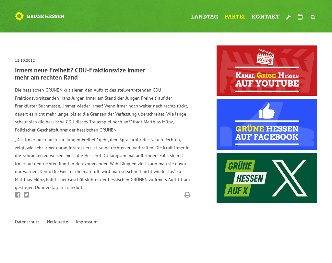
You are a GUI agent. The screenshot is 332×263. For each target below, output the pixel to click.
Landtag (204, 17)
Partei (235, 17)
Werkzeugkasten (288, 14)
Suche (313, 14)
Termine (300, 16)
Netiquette (57, 221)
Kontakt (265, 17)
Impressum (86, 221)
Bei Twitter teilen (26, 195)
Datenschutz (27, 221)
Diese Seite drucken (187, 195)
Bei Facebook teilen (17, 195)
